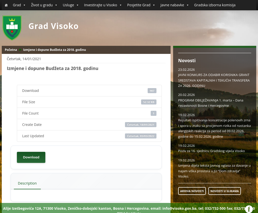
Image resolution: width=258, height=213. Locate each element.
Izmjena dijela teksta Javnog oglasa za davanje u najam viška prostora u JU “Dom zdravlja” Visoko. (214, 171)
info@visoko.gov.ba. (179, 208)
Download (31, 157)
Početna (11, 50)
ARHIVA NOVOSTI (192, 191)
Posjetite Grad (141, 5)
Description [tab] (27, 183)
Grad (19, 5)
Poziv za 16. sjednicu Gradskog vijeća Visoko (211, 151)
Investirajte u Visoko (103, 5)
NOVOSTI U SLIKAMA (224, 191)
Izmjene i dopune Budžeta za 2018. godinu (54, 50)
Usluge (71, 5)
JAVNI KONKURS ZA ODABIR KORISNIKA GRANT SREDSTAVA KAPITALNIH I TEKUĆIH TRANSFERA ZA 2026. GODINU (214, 80)
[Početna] (6, 5)
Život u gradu (44, 5)
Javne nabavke (174, 5)
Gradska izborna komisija (215, 5)
